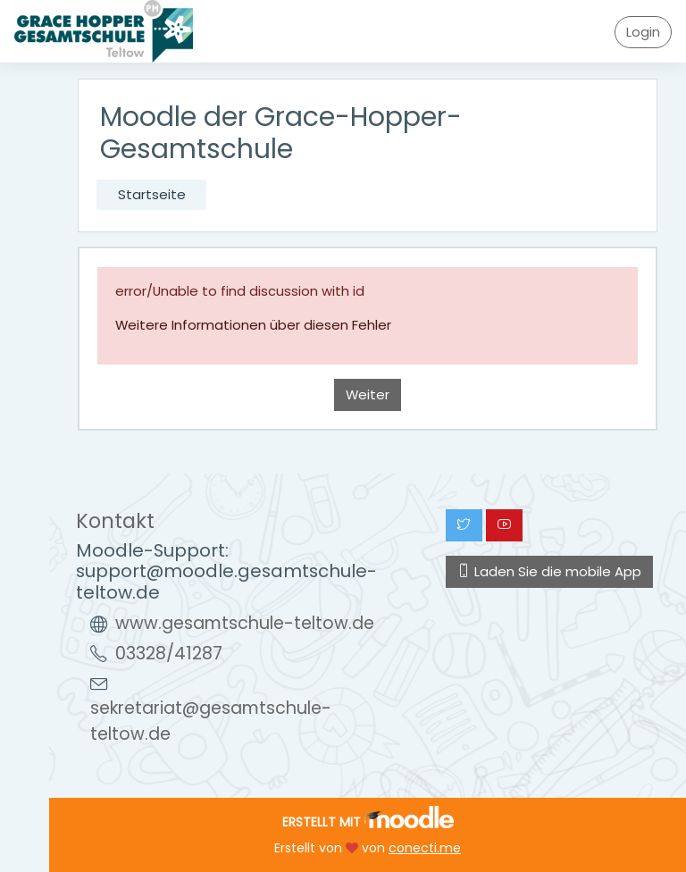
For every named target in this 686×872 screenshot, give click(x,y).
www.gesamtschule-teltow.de (244, 623)
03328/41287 (168, 653)
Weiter (367, 394)
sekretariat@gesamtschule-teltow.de (210, 721)
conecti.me (425, 848)
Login (643, 31)
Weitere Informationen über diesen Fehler (253, 324)
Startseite (152, 194)
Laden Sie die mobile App (549, 571)
